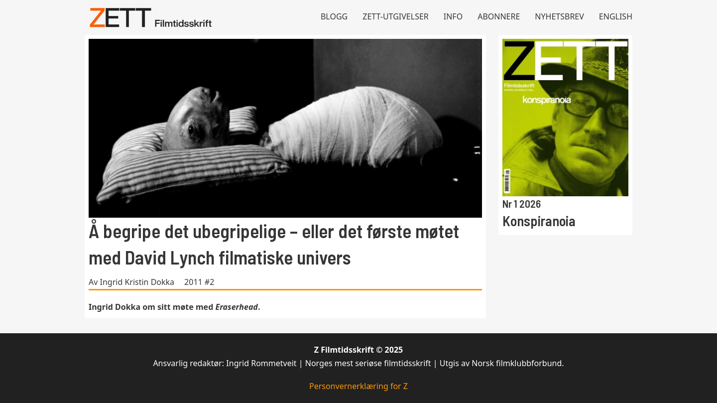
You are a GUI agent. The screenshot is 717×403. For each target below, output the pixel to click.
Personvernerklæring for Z (358, 386)
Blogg (334, 16)
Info (453, 16)
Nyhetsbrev (559, 16)
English (615, 16)
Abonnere (499, 16)
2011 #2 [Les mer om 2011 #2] (199, 281)
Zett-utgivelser (395, 16)
